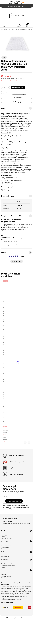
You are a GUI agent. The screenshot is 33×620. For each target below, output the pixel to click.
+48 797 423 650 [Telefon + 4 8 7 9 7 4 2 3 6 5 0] (7, 521)
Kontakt (3, 574)
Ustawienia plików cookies (8, 565)
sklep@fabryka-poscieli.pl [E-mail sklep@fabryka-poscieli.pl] (11, 518)
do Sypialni (11, 29)
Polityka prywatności (6, 564)
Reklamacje (4, 535)
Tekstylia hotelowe (6, 576)
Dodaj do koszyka (17, 87)
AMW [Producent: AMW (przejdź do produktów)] (4, 57)
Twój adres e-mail (7, 497)
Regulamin (4, 567)
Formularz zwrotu (6, 538)
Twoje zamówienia (6, 545)
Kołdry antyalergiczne (26, 29)
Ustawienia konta (5, 547)
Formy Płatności (5, 556)
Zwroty (3, 536)
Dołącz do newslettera (14, 501)
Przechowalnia (5, 549)
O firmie (3, 578)
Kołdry (17, 29)
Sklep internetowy (14, 617)
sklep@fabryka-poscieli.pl (9, 245)
